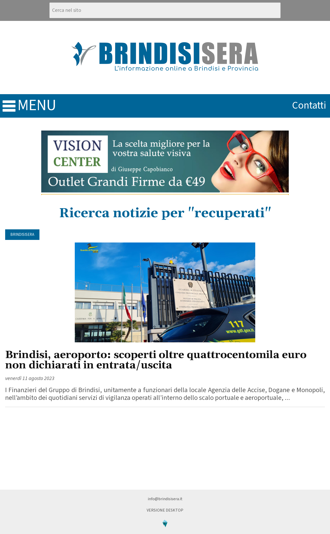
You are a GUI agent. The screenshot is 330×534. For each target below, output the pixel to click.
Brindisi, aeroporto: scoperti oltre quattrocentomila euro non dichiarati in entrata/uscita (156, 360)
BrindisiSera (22, 234)
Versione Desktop (165, 510)
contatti (309, 105)
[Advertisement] (165, 448)
